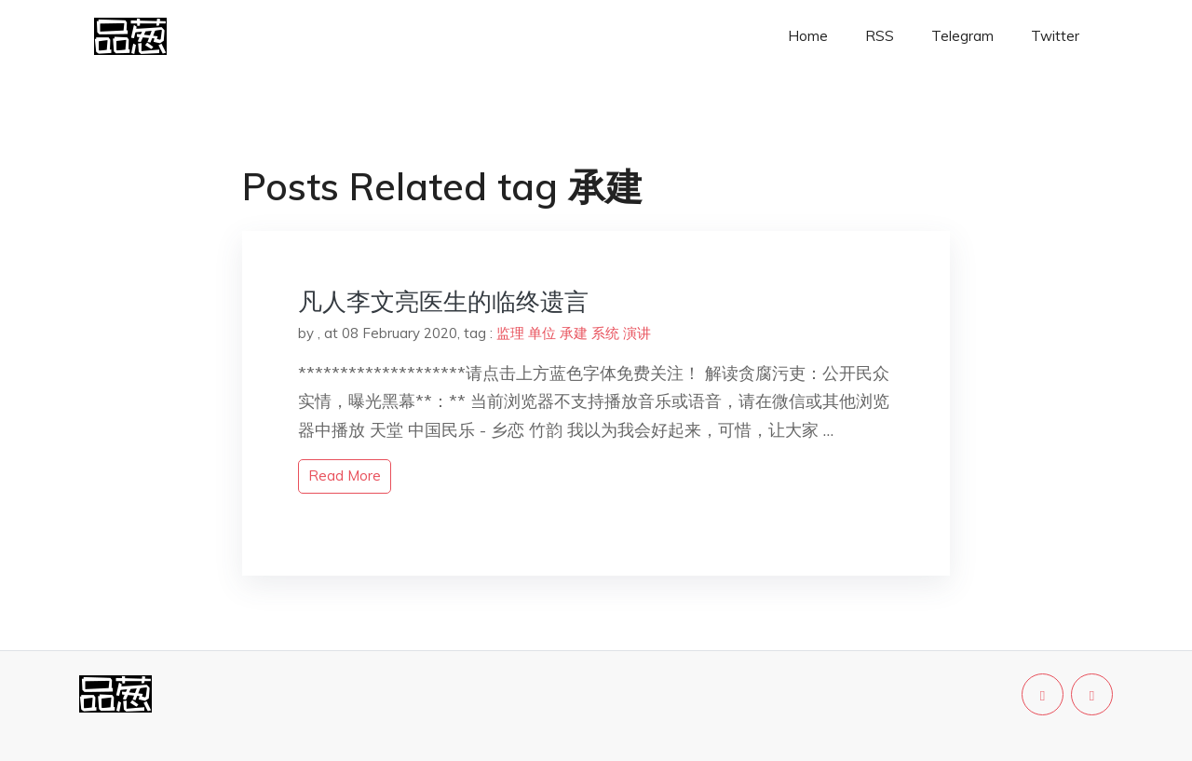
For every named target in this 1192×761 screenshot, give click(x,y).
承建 (574, 333)
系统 (605, 333)
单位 (542, 333)
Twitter (1055, 36)
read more (344, 475)
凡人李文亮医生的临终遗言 (443, 301)
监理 (510, 333)
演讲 (637, 333)
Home (808, 36)
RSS (879, 36)
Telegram (962, 36)
